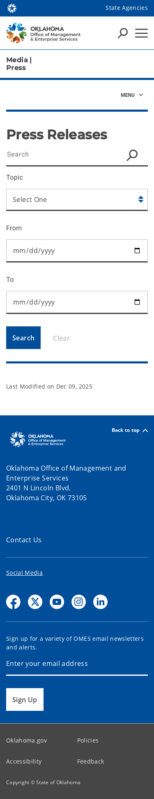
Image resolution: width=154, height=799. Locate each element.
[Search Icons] (123, 33)
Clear (61, 338)
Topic (14, 177)
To (10, 280)
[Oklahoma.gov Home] (12, 8)
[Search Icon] (134, 155)
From (14, 228)
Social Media (24, 572)
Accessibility (23, 761)
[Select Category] (77, 200)
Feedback (90, 761)
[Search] (23, 337)
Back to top (130, 430)
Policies (88, 740)
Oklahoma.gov (26, 740)
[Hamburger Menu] (141, 33)
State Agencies (127, 8)
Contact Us (24, 539)
